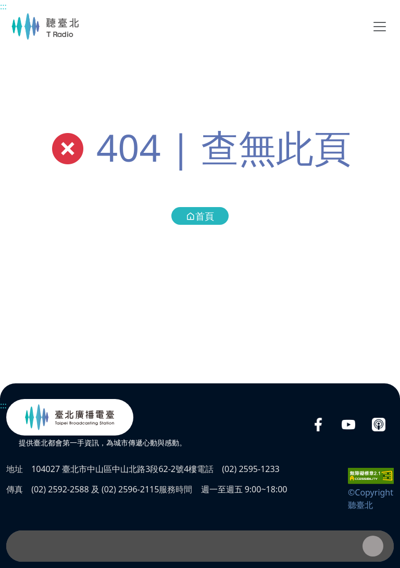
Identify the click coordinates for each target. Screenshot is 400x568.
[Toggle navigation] (380, 26)
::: (3, 6)
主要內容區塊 (5, 5)
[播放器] (200, 546)
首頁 (200, 216)
